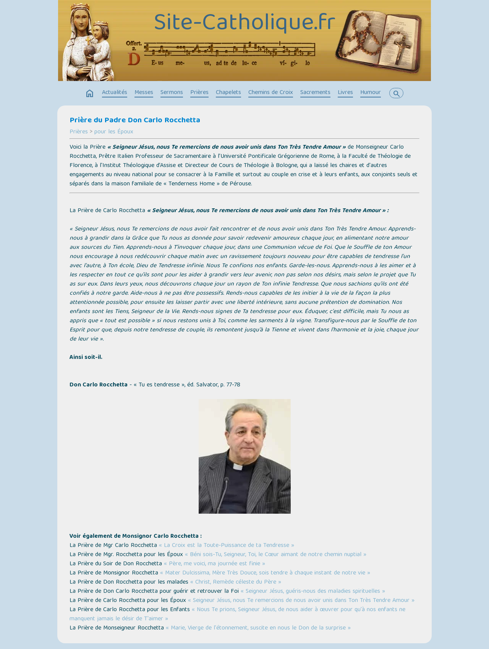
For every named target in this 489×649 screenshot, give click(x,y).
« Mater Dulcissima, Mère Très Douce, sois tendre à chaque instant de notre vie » (265, 573)
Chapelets (228, 93)
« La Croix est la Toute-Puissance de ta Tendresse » (226, 545)
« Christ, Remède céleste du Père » (235, 582)
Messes (143, 93)
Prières (199, 93)
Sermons (171, 93)
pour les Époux (113, 132)
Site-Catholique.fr (244, 24)
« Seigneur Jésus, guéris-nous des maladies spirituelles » (313, 591)
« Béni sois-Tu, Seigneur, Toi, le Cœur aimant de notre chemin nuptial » (275, 555)
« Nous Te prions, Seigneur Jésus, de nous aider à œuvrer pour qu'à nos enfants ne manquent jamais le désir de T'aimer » (237, 615)
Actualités (114, 93)
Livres (345, 93)
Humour (370, 93)
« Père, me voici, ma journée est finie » (214, 564)
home (90, 94)
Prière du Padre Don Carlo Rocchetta (135, 121)
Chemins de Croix (270, 93)
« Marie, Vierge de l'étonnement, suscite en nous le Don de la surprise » (258, 628)
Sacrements (315, 93)
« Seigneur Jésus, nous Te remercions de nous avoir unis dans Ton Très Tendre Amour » (301, 600)
